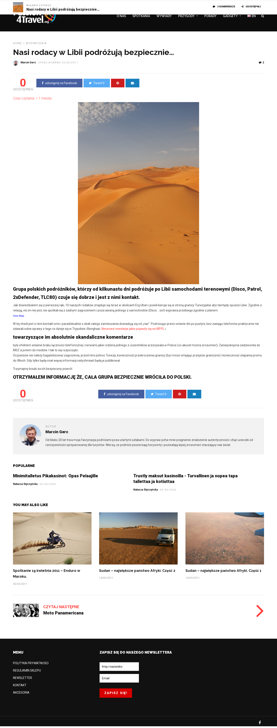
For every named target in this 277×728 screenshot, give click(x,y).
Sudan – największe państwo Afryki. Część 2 (137, 572)
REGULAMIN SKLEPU (27, 672)
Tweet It (97, 85)
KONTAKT (19, 687)
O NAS (121, 16)
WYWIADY (164, 16)
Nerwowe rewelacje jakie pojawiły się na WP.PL (133, 330)
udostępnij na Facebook (59, 85)
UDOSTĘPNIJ (251, 6)
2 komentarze (224, 6)
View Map (18, 317)
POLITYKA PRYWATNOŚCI (30, 665)
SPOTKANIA (141, 16)
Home (17, 45)
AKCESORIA (21, 694)
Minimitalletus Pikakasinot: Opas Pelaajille (55, 477)
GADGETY (230, 16)
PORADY (210, 16)
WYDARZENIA (36, 45)
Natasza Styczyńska (145, 491)
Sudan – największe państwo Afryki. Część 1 (223, 572)
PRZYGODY (186, 16)
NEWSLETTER (22, 679)
